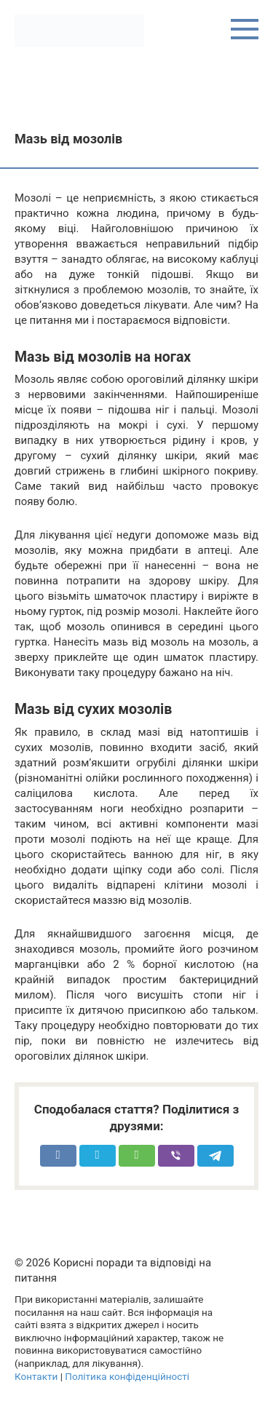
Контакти (36, 1376)
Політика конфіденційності (127, 1376)
